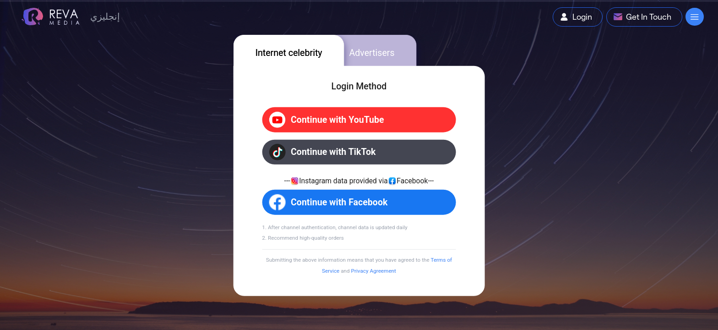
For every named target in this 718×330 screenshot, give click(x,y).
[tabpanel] (359, 181)
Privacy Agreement (373, 271)
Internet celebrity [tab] (289, 52)
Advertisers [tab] (371, 52)
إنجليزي (105, 16)
